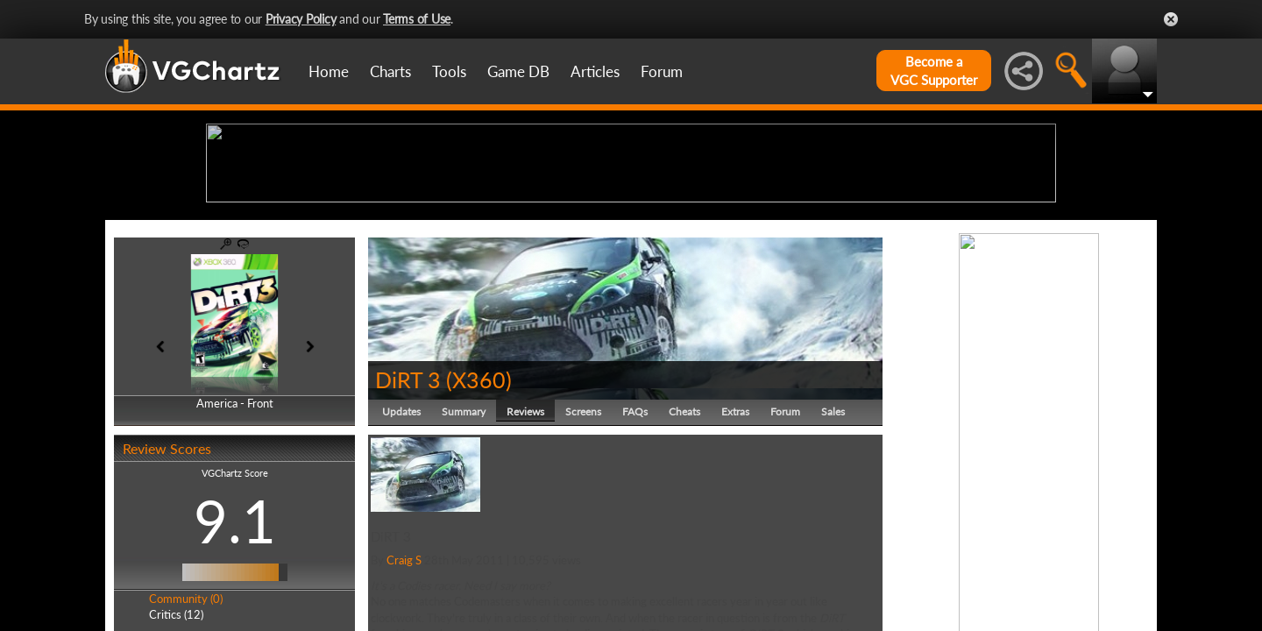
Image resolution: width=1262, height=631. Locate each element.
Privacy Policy (301, 18)
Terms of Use (416, 18)
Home (328, 71)
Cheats (684, 547)
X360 (479, 515)
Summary (464, 547)
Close (1171, 19)
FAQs (635, 547)
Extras (735, 547)
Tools (449, 71)
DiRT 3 (408, 515)
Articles (595, 71)
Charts (390, 71)
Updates (401, 547)
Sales (833, 547)
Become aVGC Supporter (933, 70)
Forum (662, 71)
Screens (583, 547)
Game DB (518, 71)
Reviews (525, 547)
